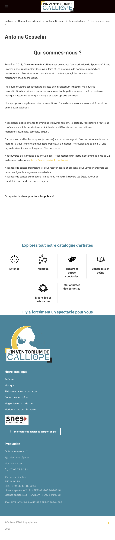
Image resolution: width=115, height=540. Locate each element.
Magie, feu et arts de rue (43, 299)
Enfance (14, 269)
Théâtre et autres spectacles (72, 272)
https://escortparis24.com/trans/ (49, 160)
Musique (43, 269)
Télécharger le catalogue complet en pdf (32, 431)
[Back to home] (57, 6)
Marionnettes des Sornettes (71, 287)
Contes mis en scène (100, 271)
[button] (6, 6)
